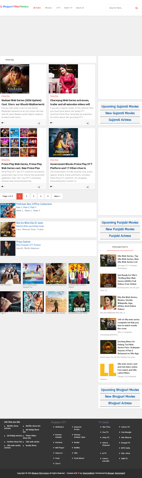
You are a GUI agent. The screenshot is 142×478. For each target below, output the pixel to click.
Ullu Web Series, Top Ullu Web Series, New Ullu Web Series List (128, 259)
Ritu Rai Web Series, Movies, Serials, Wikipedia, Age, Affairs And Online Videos (128, 303)
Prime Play (6, 96)
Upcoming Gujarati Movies (120, 106)
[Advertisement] (71, 35)
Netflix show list (33, 426)
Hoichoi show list (14, 442)
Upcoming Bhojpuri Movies (120, 390)
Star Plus (106, 427)
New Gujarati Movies (120, 113)
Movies (49, 8)
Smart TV (68, 8)
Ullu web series (32, 442)
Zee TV (105, 432)
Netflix (77, 448)
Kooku (76, 442)
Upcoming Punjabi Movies (120, 222)
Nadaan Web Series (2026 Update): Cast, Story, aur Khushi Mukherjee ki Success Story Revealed (23, 102)
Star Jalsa (125, 453)
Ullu (76, 453)
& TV (104, 453)
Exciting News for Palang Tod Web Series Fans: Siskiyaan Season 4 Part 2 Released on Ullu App (129, 347)
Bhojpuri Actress (120, 403)
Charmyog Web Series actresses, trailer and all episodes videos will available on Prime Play (70, 102)
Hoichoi (58, 442)
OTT (58, 8)
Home (37, 8)
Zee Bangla (126, 432)
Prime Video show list (29, 437)
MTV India (125, 448)
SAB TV (124, 458)
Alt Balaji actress (14, 436)
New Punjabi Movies (120, 229)
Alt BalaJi (59, 427)
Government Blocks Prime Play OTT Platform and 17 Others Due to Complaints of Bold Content (71, 166)
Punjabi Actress (120, 236)
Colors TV (125, 427)
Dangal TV (125, 443)
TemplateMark (88, 473)
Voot (57, 458)
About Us (80, 8)
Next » (57, 196)
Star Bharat (126, 437)
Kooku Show (31, 445)
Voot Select (79, 458)
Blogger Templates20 (116, 473)
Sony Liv (59, 453)
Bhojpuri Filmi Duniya (40, 473)
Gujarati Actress (120, 120)
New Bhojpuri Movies (120, 396)
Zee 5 (57, 463)
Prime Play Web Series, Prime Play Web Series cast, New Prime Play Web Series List (22, 166)
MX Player (59, 448)
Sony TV (105, 437)
